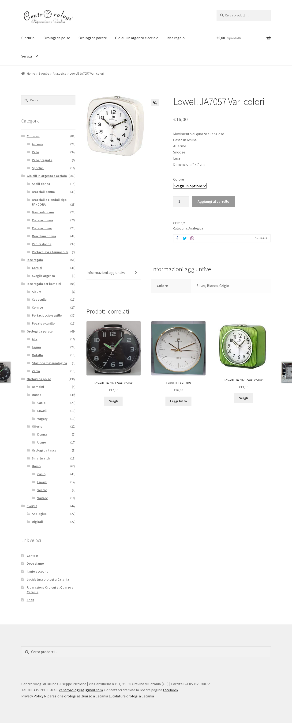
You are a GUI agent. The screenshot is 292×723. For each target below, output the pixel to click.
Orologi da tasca (44, 450)
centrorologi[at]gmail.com (81, 690)
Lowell (42, 411)
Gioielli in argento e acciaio (136, 37)
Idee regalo (176, 37)
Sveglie (44, 73)
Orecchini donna (44, 236)
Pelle (35, 152)
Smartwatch (41, 458)
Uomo (41, 442)
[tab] (113, 273)
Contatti (33, 556)
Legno (36, 347)
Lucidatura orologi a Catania (48, 579)
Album (36, 292)
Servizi (26, 56)
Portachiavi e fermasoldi (50, 252)
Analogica (59, 73)
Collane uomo (42, 228)
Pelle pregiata (42, 160)
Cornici (37, 268)
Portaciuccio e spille (47, 315)
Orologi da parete (93, 37)
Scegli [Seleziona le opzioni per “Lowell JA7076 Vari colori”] (243, 398)
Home (31, 73)
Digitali (37, 522)
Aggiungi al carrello (213, 201)
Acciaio (37, 144)
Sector (42, 490)
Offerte (37, 426)
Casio (41, 403)
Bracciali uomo (43, 212)
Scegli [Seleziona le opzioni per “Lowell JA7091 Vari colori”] (113, 401)
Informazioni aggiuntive (106, 272)
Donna (36, 395)
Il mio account (37, 571)
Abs (34, 339)
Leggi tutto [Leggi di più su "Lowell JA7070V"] (178, 401)
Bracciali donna (43, 192)
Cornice (37, 307)
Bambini (38, 387)
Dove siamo (35, 563)
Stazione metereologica (49, 363)
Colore (178, 179)
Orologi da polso (57, 37)
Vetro (36, 371)
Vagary (42, 419)
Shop (30, 600)
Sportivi (38, 168)
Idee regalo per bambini (44, 284)
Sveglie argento (43, 276)
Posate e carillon (44, 323)
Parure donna (41, 244)
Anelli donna (41, 184)
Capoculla (39, 299)
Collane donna (42, 220)
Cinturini (28, 37)
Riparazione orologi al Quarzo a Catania (76, 696)
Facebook (170, 690)
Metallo (37, 355)
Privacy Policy (32, 696)
